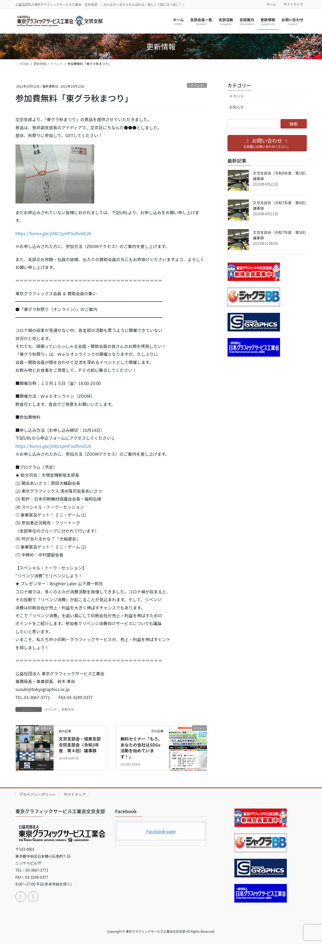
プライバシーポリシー (37, 794)
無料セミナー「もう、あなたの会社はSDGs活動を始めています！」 (141, 747)
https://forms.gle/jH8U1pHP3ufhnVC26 (53, 233)
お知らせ (68, 709)
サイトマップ (293, 4)
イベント (197, 85)
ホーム (271, 4)
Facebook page (161, 831)
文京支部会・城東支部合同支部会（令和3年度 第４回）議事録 (80, 745)
